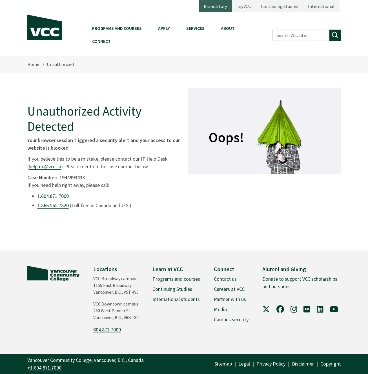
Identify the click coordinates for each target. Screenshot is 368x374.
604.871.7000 (107, 329)
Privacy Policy (270, 363)
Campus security (231, 319)
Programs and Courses (117, 28)
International (321, 6)
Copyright (330, 363)
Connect (101, 41)
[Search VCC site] (300, 35)
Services (195, 28)
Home (33, 64)
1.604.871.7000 (53, 196)
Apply (164, 28)
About (228, 28)
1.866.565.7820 (53, 205)
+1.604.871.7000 (44, 367)
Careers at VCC (229, 289)
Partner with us (230, 299)
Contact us (225, 279)
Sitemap (223, 363)
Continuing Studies (279, 6)
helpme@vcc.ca (45, 166)
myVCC (244, 6)
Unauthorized (60, 64)
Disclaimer (303, 363)
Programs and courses (176, 279)
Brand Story (215, 6)
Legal (244, 363)
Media (220, 309)
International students (176, 299)
